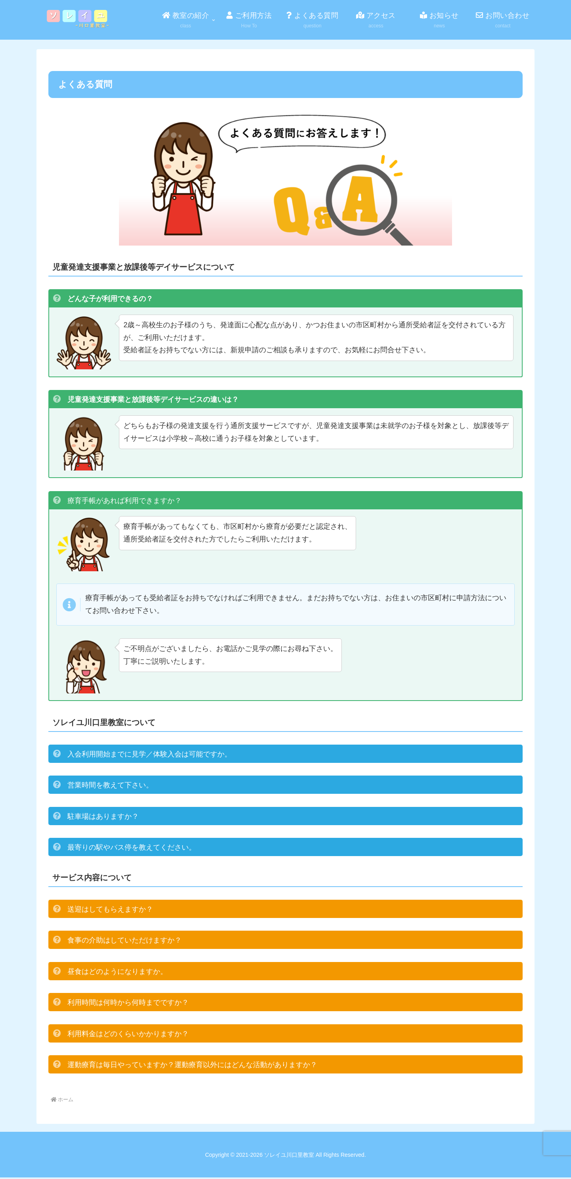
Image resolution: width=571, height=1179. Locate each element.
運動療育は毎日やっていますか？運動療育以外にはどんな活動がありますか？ (192, 1066)
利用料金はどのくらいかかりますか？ (128, 1035)
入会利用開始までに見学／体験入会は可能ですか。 (149, 756)
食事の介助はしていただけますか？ (124, 942)
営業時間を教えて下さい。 (110, 787)
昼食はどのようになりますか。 (117, 973)
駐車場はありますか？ (103, 818)
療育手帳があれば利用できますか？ (124, 501)
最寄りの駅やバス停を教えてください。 (131, 849)
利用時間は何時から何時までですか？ (128, 1004)
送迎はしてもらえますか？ (110, 911)
